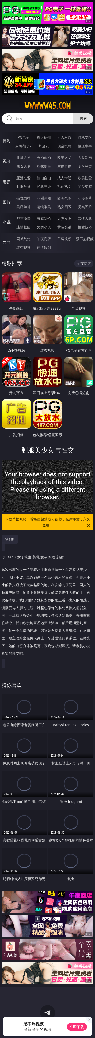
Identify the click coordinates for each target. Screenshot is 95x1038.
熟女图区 (64, 206)
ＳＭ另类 (85, 166)
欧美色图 (64, 198)
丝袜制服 (44, 166)
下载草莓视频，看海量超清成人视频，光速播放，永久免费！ (48, 522)
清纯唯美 (44, 206)
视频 (7, 161)
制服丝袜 (23, 186)
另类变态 (85, 186)
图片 (7, 202)
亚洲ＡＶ (23, 157)
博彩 (7, 141)
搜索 (83, 118)
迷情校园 (23, 227)
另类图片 (85, 206)
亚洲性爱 (23, 177)
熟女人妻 (23, 166)
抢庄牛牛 (85, 146)
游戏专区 (85, 137)
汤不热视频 (85, 238)
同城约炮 (23, 238)
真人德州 (44, 137)
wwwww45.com (47, 106)
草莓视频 (64, 238)
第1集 (9, 539)
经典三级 (44, 186)
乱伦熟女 (64, 186)
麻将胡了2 (23, 146)
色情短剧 (44, 247)
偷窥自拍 (23, 198)
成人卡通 (64, 177)
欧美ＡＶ (64, 157)
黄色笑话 (64, 227)
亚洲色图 (44, 198)
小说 (7, 222)
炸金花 (44, 146)
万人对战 (64, 137)
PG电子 (23, 137)
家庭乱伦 (44, 218)
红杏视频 (23, 247)
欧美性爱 (85, 177)
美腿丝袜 (23, 206)
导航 (7, 242)
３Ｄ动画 (85, 157)
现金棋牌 (64, 146)
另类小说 (44, 227)
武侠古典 (85, 218)
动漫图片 (85, 198)
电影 (7, 181)
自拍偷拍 (44, 157)
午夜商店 (44, 238)
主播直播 (64, 166)
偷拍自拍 (44, 177)
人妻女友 (64, 218)
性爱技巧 (85, 227)
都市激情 (23, 218)
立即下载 (77, 1026)
